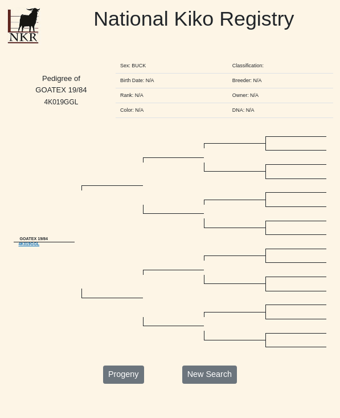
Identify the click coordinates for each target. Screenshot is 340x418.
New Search (209, 392)
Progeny (123, 392)
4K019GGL (28, 253)
